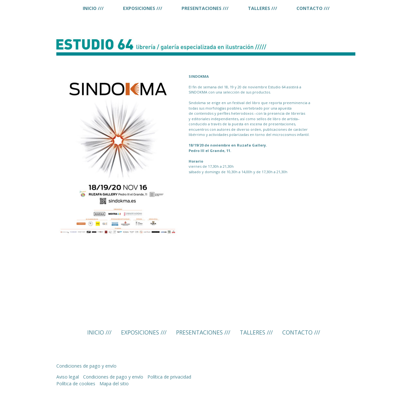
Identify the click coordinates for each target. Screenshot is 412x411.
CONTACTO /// (313, 8)
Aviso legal (67, 377)
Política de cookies (75, 383)
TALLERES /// (262, 8)
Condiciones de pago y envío (86, 366)
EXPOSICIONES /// (142, 8)
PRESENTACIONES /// (205, 8)
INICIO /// (93, 8)
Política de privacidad (169, 377)
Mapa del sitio (114, 383)
